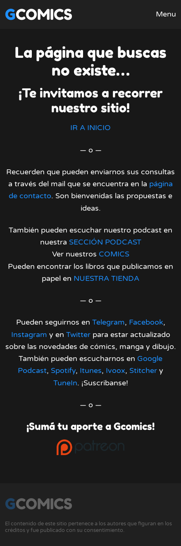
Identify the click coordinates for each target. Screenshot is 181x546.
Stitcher (143, 370)
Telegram (108, 322)
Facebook (146, 322)
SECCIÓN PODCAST (105, 242)
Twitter (78, 334)
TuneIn (65, 382)
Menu (166, 14)
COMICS (114, 254)
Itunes (91, 370)
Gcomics (38, 14)
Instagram (29, 334)
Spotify (63, 370)
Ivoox (115, 370)
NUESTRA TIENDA (106, 278)
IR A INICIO (90, 127)
